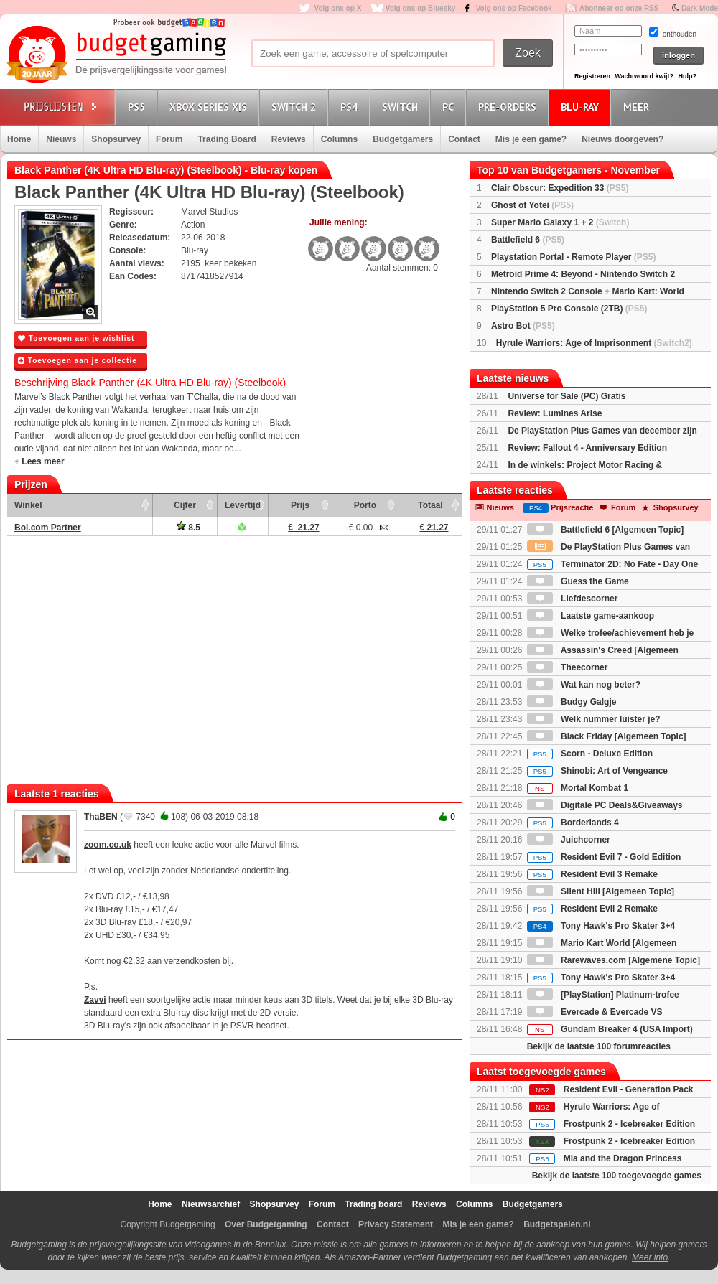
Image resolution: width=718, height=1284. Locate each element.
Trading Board (226, 139)
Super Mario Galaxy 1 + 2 (560, 222)
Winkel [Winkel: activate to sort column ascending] (28, 505)
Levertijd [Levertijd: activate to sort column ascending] (243, 505)
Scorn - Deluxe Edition (590, 754)
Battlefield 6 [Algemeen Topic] (605, 530)
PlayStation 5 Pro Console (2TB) (569, 309)
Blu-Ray (582, 106)
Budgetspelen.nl (556, 1224)
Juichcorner (568, 840)
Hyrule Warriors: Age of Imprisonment (594, 343)
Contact (464, 139)
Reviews (288, 139)
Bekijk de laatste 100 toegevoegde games (616, 1176)
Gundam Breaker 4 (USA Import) (610, 1029)
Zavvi (95, 1000)
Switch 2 (295, 106)
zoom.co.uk (107, 845)
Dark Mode (699, 8)
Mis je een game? (531, 139)
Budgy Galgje (572, 702)
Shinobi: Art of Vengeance (597, 771)
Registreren (592, 76)
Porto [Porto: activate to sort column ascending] (365, 505)
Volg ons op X (337, 8)
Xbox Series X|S (210, 106)
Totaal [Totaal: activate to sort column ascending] (430, 505)
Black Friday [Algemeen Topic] (606, 736)
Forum (169, 139)
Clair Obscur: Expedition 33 (559, 188)
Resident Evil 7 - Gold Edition (604, 857)
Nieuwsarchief (211, 1204)
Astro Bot (523, 326)
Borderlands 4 (573, 822)
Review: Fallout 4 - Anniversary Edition (587, 448)
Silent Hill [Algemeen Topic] (600, 891)
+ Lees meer (39, 461)
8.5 (188, 527)
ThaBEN (101, 817)
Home (19, 139)
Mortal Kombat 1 (577, 788)
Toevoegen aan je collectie (77, 361)
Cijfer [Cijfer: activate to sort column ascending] (185, 505)
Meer (638, 106)
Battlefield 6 (527, 240)
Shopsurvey (116, 139)
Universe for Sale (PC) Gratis (566, 396)
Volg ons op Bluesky (421, 8)
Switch (402, 106)
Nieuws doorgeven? (622, 139)
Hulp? (687, 76)
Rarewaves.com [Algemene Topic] (613, 960)
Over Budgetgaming (266, 1224)
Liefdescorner (572, 599)
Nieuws (61, 139)
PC (450, 106)
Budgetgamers (403, 139)
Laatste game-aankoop (590, 616)
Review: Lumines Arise (555, 413)
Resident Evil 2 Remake (592, 909)
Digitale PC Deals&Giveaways (605, 805)
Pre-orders (509, 106)
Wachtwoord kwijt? (644, 76)
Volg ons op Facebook (514, 8)
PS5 (138, 106)
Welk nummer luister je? (594, 719)
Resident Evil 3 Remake (592, 874)
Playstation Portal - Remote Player (573, 257)
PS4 (351, 106)
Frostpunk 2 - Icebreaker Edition (629, 1124)
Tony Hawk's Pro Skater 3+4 (601, 926)
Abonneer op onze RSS (619, 8)
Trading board (373, 1204)
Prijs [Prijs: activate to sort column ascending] (300, 505)
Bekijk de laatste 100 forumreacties (599, 1046)
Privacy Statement (395, 1224)
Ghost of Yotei (532, 205)
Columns (339, 139)
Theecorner (567, 667)
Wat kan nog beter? (583, 685)
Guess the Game (578, 581)
